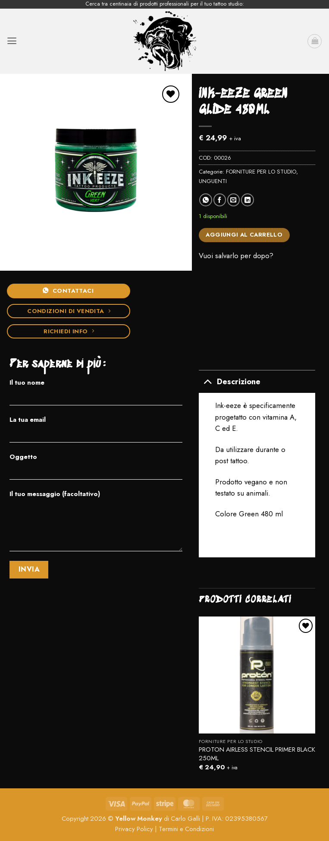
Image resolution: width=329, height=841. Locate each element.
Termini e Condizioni (186, 829)
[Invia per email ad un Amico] (233, 199)
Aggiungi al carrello (244, 235)
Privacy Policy (134, 829)
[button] (11, 41)
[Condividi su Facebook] (219, 199)
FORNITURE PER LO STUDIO (261, 172)
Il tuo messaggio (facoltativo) (95, 523)
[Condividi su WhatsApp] (205, 199)
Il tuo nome (95, 395)
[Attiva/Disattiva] (207, 381)
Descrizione (229, 381)
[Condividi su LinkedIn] (247, 199)
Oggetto (95, 469)
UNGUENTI (213, 181)
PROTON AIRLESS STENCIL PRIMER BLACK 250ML (257, 754)
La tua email (95, 432)
